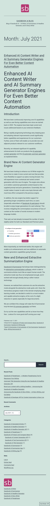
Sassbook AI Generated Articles (14, 424)
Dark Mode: (44, 504)
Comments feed (9, 465)
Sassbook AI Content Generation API (16, 437)
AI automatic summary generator (34, 154)
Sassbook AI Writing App (18, 325)
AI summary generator (21, 307)
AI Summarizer (12, 327)
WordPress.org (8, 468)
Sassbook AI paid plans (30, 203)
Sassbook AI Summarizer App (13, 448)
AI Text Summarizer (32, 327)
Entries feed (7, 462)
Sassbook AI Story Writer (12, 496)
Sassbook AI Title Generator (14, 443)
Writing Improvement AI (14, 329)
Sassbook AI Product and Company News (24, 323)
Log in (6, 459)
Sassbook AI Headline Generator (14, 427)
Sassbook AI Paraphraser (12, 432)
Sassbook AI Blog (25, 21)
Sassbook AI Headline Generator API (15, 429)
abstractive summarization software (18, 270)
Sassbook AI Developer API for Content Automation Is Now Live (24, 397)
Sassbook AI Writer (10, 489)
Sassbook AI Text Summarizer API (16, 440)
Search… (6, 360)
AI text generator (22, 327)
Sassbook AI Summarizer (13, 267)
